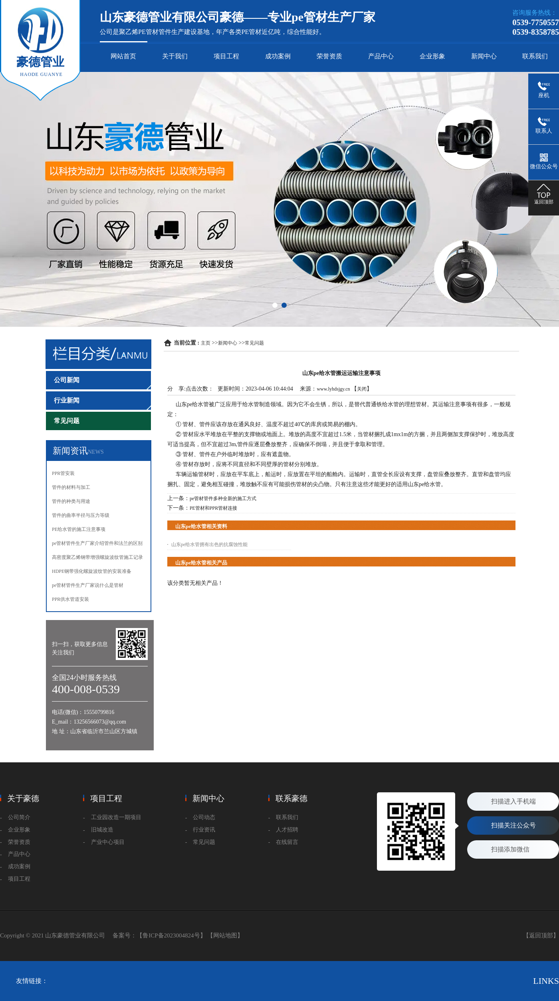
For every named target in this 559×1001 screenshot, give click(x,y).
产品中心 (381, 56)
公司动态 (204, 817)
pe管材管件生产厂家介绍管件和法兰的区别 (97, 543)
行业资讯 (204, 830)
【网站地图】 (225, 935)
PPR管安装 (63, 473)
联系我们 (535, 56)
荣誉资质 (329, 56)
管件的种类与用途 (71, 501)
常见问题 (254, 343)
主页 (205, 343)
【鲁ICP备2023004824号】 (171, 935)
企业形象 (432, 56)
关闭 (362, 389)
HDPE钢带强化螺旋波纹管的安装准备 (91, 571)
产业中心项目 (108, 842)
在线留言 (287, 842)
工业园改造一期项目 (116, 817)
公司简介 (19, 817)
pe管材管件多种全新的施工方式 (223, 498)
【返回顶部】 (541, 935)
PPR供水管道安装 (70, 599)
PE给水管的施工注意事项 (78, 529)
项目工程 (226, 56)
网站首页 (123, 56)
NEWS (96, 452)
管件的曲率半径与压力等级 (80, 515)
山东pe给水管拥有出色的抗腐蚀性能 (209, 544)
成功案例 (278, 56)
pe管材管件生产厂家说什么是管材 (87, 585)
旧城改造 (102, 830)
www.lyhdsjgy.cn (333, 389)
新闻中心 (484, 56)
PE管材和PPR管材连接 (213, 508)
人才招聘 (287, 830)
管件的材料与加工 (71, 487)
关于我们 (175, 56)
